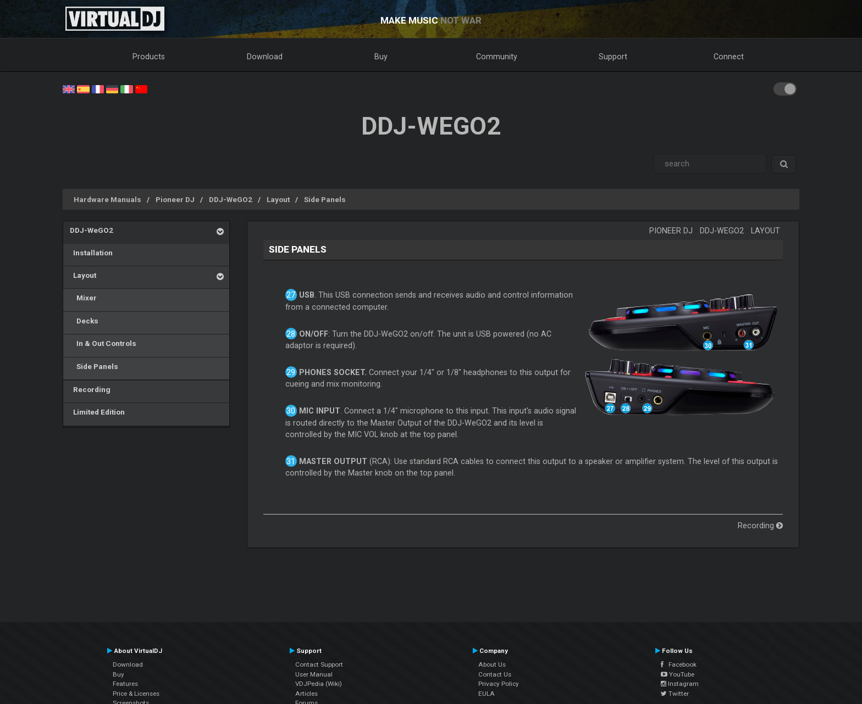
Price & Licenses (136, 693)
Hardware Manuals (107, 199)
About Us (492, 664)
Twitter (675, 693)
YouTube (677, 674)
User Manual (314, 674)
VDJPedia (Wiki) (318, 684)
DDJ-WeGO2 (230, 199)
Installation (91, 252)
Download (265, 56)
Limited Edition (97, 411)
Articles (306, 693)
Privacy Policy (498, 684)
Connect (729, 56)
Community (496, 56)
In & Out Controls (103, 343)
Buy (381, 56)
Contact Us (494, 674)
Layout (278, 199)
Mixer (83, 297)
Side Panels (325, 199)
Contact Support (319, 664)
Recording (90, 389)
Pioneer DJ (175, 199)
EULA (486, 693)
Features (125, 684)
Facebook (679, 664)
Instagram (680, 684)
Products (148, 56)
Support (613, 56)
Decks (84, 320)
